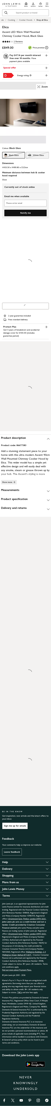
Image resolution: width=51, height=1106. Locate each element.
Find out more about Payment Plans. (17, 970)
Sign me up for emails (15, 825)
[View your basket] (40, 4)
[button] (47, 4)
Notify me (25, 213)
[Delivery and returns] (25, 509)
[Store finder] (26, 4)
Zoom (42, 86)
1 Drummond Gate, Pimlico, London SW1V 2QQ (27, 919)
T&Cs (19, 992)
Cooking (11, 20)
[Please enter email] (25, 203)
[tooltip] (46, 47)
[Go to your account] (33, 4)
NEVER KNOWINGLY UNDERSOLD (25, 1083)
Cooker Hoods (25, 20)
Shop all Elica (42, 20)
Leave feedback (12, 852)
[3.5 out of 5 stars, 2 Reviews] (12, 41)
